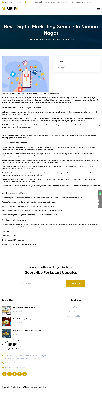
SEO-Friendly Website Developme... (27, 330)
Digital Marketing (60, 67)
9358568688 (8, 363)
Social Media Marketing (76, 316)
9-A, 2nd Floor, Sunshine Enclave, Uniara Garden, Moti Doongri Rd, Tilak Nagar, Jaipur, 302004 (60, 2)
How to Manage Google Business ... (27, 319)
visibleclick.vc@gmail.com (13, 2)
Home (30, 39)
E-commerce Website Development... (27, 307)
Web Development (76, 311)
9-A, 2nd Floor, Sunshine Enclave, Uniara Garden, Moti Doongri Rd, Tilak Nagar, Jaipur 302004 (26, 357)
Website (76, 307)
